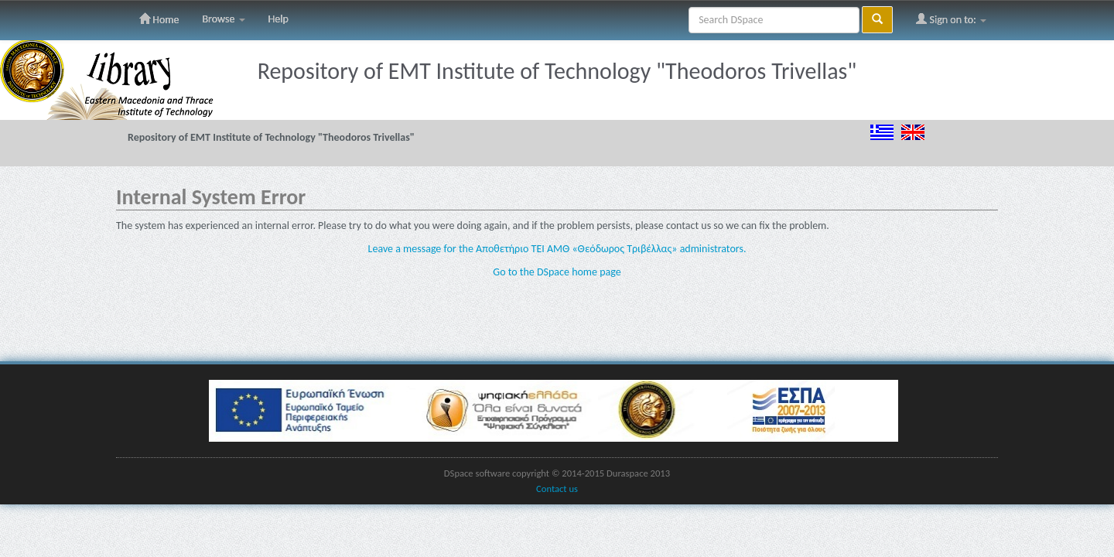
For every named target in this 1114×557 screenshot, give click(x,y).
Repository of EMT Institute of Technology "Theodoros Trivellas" (271, 137)
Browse (223, 19)
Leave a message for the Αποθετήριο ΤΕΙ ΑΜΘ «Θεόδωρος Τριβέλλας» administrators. (557, 248)
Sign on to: (951, 19)
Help (278, 19)
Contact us (557, 488)
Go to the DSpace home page (556, 271)
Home (159, 19)
